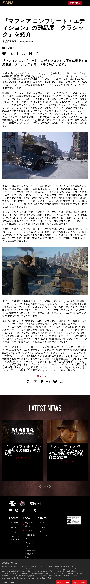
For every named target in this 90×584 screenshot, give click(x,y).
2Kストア (14, 527)
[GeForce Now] (35, 503)
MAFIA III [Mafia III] (43, 532)
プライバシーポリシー (30, 524)
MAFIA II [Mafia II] (43, 527)
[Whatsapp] (23, 53)
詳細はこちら (23, 458)
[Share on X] (11, 53)
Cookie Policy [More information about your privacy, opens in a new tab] (47, 582)
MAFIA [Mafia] (42, 523)
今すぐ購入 (75, 3)
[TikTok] (23, 510)
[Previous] (40, 486)
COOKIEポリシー (30, 536)
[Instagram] (16, 510)
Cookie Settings (29, 563)
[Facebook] (29, 510)
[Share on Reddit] (4, 53)
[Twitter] (34, 510)
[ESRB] (74, 520)
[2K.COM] (12, 503)
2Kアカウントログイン (15, 538)
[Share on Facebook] (17, 53)
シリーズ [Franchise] (43, 536)
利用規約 (29, 531)
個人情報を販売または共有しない (30, 553)
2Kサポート (15, 532)
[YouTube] (10, 510)
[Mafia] (8, 3)
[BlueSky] (30, 53)
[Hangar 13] (22, 503)
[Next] (50, 486)
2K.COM (14, 523)
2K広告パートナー (29, 544)
